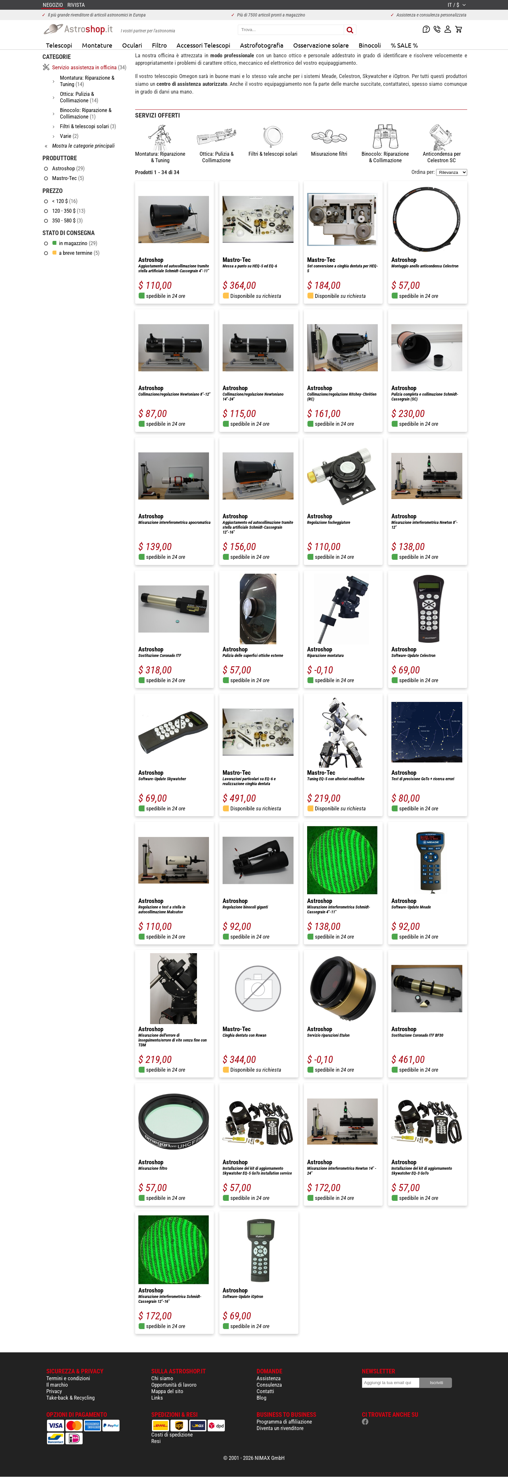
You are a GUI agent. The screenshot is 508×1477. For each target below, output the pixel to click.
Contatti (265, 1391)
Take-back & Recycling (70, 1397)
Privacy (54, 1391)
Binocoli (370, 45)
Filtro (159, 45)
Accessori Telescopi (203, 45)
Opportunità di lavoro (174, 1384)
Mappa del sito (167, 1391)
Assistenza (269, 1378)
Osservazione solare (321, 45)
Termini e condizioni (68, 1378)
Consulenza (269, 1384)
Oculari (132, 45)
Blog (261, 1397)
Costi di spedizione (172, 1434)
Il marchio (57, 1384)
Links (157, 1397)
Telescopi (59, 45)
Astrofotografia (261, 45)
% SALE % (404, 45)
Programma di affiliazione (284, 1421)
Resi (156, 1441)
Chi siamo (162, 1378)
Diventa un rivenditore (280, 1428)
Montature (97, 45)
